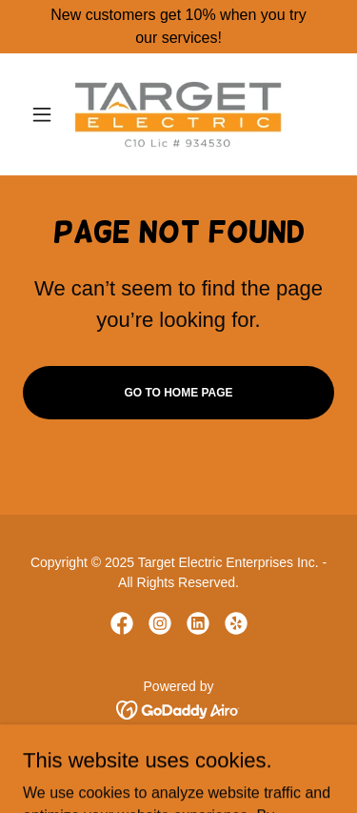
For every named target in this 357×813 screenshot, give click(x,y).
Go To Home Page (178, 392)
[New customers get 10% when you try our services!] (178, 27)
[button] (46, 114)
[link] (178, 114)
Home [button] (178, 762)
